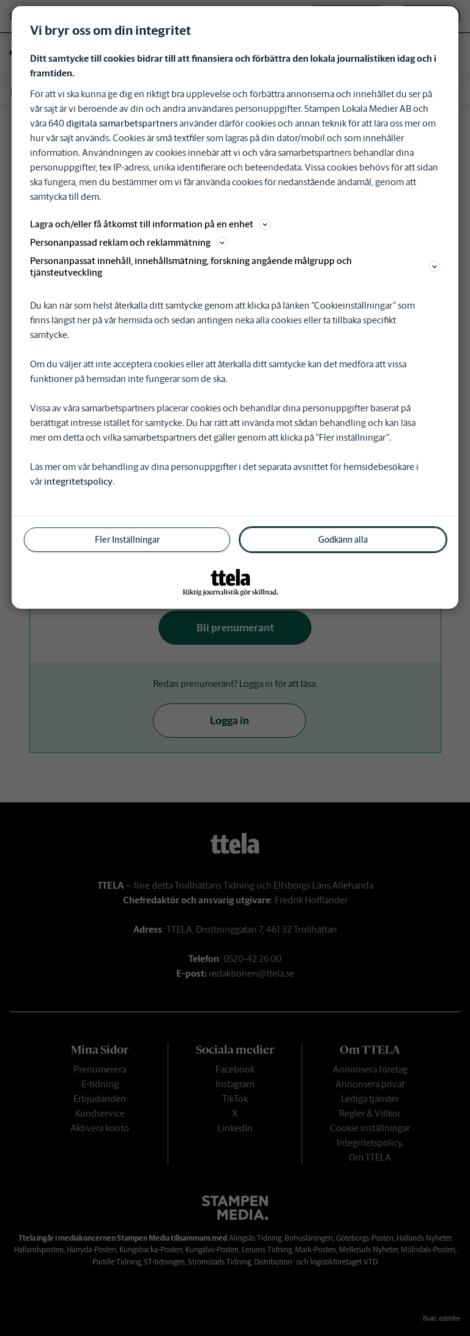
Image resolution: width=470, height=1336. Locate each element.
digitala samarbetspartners (121, 123)
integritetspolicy (78, 481)
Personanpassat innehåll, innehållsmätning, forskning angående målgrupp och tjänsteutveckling (235, 266)
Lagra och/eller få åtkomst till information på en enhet (150, 224)
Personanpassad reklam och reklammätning (129, 242)
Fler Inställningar (127, 539)
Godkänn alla (343, 539)
